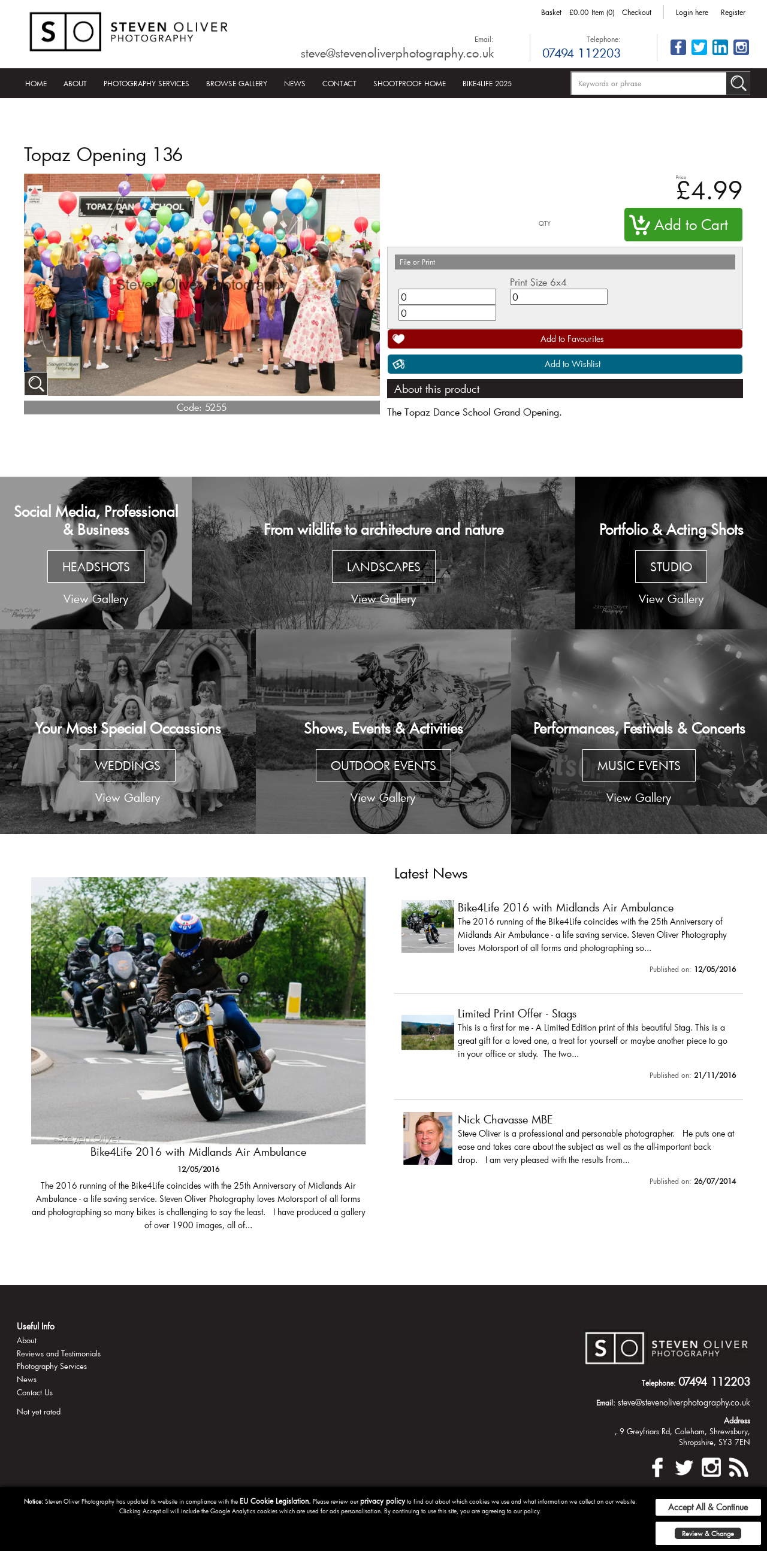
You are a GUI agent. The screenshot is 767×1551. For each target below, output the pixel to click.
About (75, 83)
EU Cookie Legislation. (275, 1500)
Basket (551, 12)
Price (681, 177)
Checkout (636, 12)
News (295, 83)
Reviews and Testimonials (59, 1353)
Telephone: (604, 39)
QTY (545, 224)
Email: (484, 39)
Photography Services (146, 83)
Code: (189, 407)
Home (36, 83)
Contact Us (35, 1392)
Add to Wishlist (572, 363)
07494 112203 (581, 52)
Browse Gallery (236, 83)
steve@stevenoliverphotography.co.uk (397, 52)
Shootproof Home (409, 83)
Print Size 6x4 (538, 281)
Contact (339, 83)
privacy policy (382, 1500)
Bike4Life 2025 (487, 83)
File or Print (417, 261)
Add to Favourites (572, 338)
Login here (692, 12)
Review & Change (708, 1533)
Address (737, 1420)
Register (733, 12)
